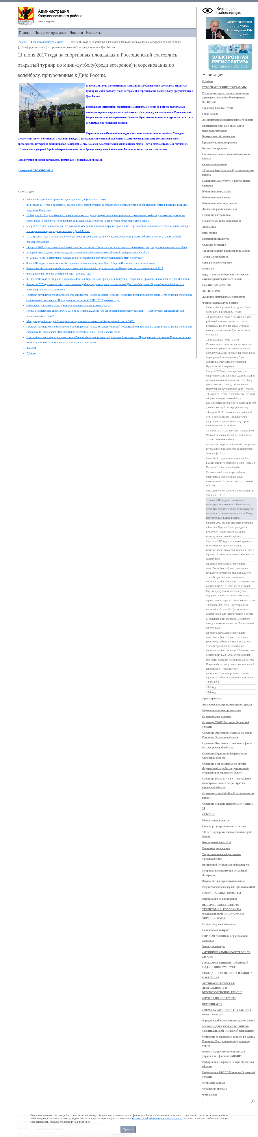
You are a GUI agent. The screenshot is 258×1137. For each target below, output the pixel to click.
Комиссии (208, 268)
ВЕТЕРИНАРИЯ (212, 1004)
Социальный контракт (216, 930)
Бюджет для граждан (214, 148)
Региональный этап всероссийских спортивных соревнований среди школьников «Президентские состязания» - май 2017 (94, 268)
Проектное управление (216, 848)
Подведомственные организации (221, 710)
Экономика (209, 226)
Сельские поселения (214, 164)
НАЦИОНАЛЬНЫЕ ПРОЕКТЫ (221, 892)
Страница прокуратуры (216, 716)
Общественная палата (215, 820)
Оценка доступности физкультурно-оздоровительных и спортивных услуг (68, 305)
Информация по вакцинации (219, 898)
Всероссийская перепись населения (223, 881)
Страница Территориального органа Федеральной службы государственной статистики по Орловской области (225, 768)
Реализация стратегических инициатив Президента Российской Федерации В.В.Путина (225, 98)
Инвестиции (209, 232)
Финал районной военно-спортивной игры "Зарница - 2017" (60, 273)
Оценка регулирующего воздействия (224, 826)
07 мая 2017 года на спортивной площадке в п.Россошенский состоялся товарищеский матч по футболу (84, 257)
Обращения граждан (214, 1088)
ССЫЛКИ (208, 814)
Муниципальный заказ (216, 197)
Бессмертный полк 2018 (216, 842)
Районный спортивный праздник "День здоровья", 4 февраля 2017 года (66, 199)
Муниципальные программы (219, 203)
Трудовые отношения (215, 256)
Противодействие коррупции (219, 142)
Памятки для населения (216, 284)
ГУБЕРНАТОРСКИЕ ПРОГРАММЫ (224, 87)
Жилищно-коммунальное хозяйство (223, 296)
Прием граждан (211, 698)
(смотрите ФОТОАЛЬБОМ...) (35, 170)
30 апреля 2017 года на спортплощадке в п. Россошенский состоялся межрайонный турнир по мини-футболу (87, 252)
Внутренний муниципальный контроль (226, 864)
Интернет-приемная (50, 32)
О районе (207, 81)
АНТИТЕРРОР (211, 290)
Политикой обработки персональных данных (157, 1118)
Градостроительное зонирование (221, 220)
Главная (25, 32)
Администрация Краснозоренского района (227, 119)
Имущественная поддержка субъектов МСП (228, 887)
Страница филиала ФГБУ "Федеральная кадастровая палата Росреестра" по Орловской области (227, 783)
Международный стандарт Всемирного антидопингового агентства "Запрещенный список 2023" (80, 321)
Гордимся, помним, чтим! (217, 107)
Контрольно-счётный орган (218, 136)
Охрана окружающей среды (219, 924)
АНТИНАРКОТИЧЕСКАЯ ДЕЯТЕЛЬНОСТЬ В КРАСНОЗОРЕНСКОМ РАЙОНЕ (222, 988)
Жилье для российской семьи (220, 209)
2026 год (31, 353)
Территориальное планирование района (226, 250)
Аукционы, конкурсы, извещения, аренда (227, 704)
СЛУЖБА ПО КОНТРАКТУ (219, 998)
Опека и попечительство (217, 262)
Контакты (94, 32)
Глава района (210, 113)
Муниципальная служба (216, 191)
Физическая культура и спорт (46, 41)
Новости (76, 32)
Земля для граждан (213, 946)
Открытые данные (213, 1082)
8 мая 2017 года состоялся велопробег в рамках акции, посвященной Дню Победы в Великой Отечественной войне (91, 263)
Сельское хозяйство (214, 244)
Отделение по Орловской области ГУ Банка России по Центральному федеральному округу (228, 1041)
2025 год (31, 347)
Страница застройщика (216, 214)
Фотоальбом (209, 1094)
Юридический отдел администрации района (228, 1020)
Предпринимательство (215, 238)
